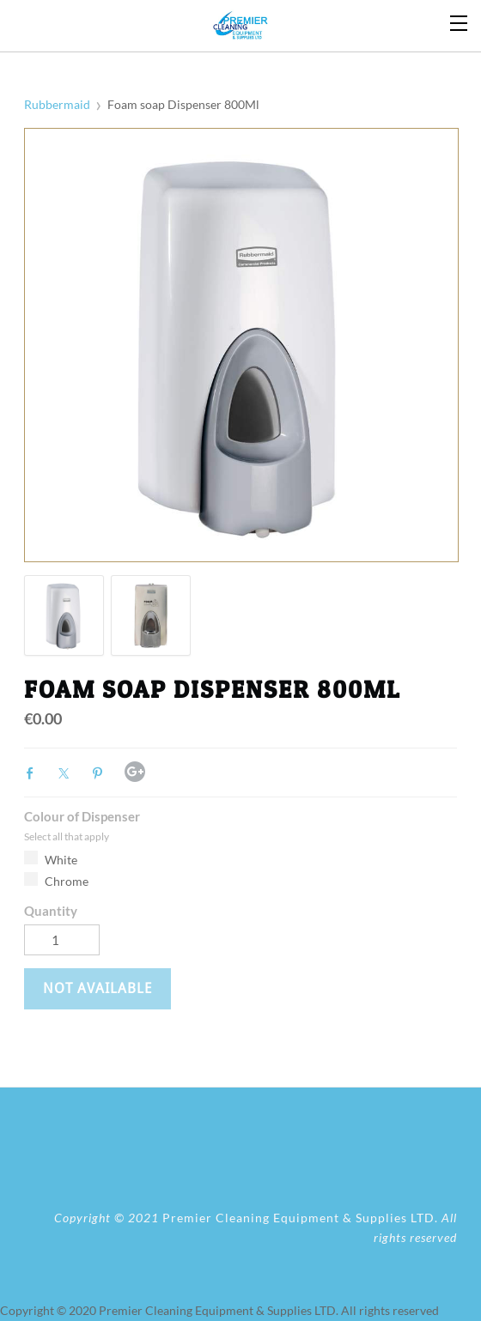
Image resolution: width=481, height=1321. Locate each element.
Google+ (135, 771)
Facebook (34, 773)
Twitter (68, 773)
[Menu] (459, 21)
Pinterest (101, 773)
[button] (97, 988)
